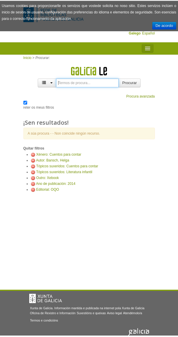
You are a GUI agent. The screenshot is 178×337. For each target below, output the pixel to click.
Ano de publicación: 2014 (55, 184)
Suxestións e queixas (91, 313)
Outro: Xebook (47, 178)
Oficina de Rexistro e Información (53, 313)
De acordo (164, 25)
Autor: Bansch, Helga (52, 160)
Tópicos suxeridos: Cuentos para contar (67, 166)
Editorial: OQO (47, 189)
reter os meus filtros (38, 107)
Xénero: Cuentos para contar (58, 154)
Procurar (129, 83)
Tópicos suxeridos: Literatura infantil (64, 172)
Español (148, 33)
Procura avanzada (140, 96)
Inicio (27, 58)
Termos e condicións (44, 320)
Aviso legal (114, 313)
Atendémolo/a (132, 313)
